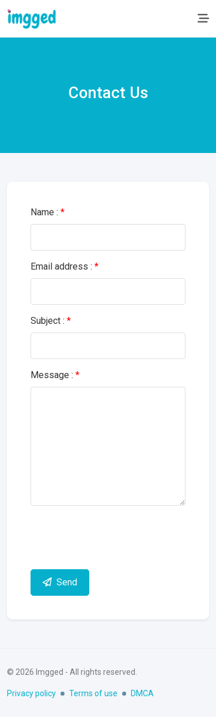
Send (60, 582)
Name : (48, 212)
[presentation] (118, 537)
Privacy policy (31, 693)
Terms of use (93, 693)
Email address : (64, 266)
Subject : (51, 320)
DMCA (142, 693)
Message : (55, 374)
